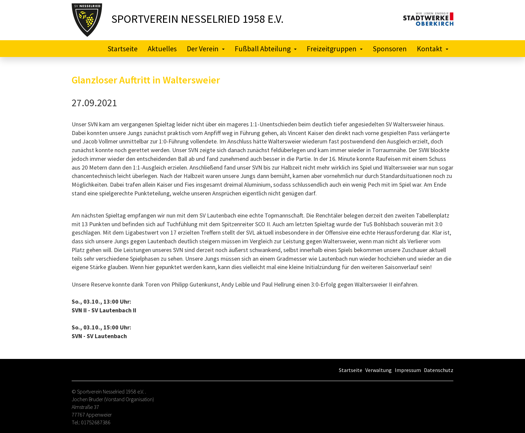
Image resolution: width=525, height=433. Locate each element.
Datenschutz (438, 370)
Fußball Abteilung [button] (266, 48)
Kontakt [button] (432, 48)
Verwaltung (378, 370)
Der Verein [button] (206, 48)
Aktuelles (162, 48)
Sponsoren (390, 48)
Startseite (122, 48)
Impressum (408, 370)
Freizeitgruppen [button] (335, 48)
